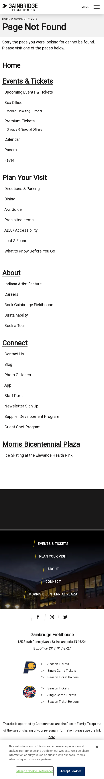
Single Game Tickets (61, 670)
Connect (20, 19)
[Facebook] (40, 617)
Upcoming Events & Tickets (28, 92)
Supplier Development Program (31, 416)
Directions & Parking (22, 188)
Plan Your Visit (24, 177)
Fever (9, 160)
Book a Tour (14, 325)
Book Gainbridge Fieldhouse (28, 304)
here (52, 737)
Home (6, 19)
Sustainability (16, 315)
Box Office (13, 102)
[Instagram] (53, 617)
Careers (11, 294)
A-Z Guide (13, 209)
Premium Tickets (19, 121)
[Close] (97, 747)
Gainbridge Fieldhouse (20, 7)
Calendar (12, 139)
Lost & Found (15, 240)
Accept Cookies (70, 771)
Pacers (10, 149)
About (11, 273)
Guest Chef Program (22, 427)
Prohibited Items (19, 219)
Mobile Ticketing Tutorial (24, 111)
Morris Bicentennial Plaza (41, 444)
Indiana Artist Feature (23, 284)
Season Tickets (58, 664)
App (7, 385)
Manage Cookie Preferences (34, 771)
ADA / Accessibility (21, 230)
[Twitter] (66, 617)
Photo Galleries (17, 374)
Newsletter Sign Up (21, 406)
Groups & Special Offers (24, 129)
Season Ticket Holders (63, 677)
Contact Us (14, 354)
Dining (9, 199)
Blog (8, 364)
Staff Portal (14, 395)
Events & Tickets (27, 81)
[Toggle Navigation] (90, 7)
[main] (52, 252)
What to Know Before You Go (29, 251)
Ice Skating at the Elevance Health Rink (38, 455)
